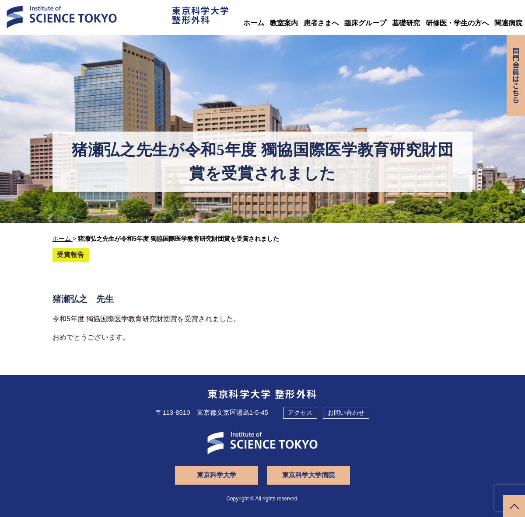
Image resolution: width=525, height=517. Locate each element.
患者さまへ (321, 23)
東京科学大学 (216, 475)
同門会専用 (516, 75)
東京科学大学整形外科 (201, 15)
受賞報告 (70, 254)
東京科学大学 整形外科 (263, 393)
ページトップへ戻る (514, 506)
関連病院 (508, 23)
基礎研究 (406, 23)
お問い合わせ (346, 412)
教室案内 (284, 23)
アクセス (300, 412)
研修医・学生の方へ (457, 23)
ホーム (253, 23)
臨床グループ (365, 23)
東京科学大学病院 (308, 475)
